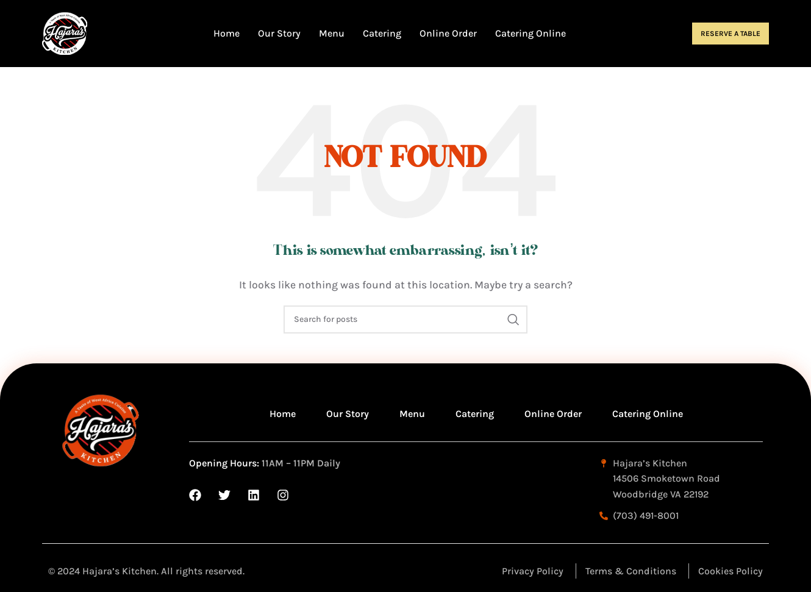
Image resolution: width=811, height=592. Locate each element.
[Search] (405, 319)
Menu (412, 413)
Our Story (347, 413)
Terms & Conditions (630, 571)
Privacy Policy (532, 571)
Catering (475, 413)
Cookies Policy (730, 571)
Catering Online (647, 413)
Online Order (553, 413)
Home (283, 413)
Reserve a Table (730, 33)
